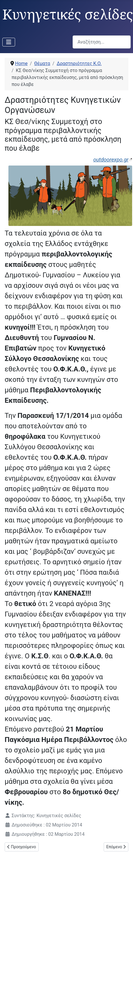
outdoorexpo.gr (110, 160)
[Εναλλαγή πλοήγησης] (8, 42)
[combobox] (102, 41)
